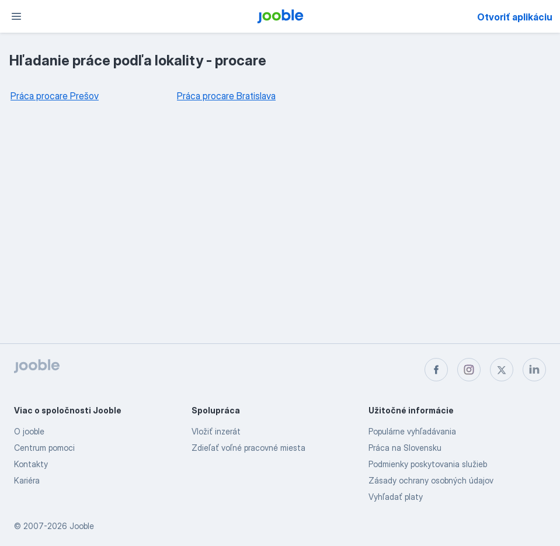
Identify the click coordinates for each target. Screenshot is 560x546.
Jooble (81, 526)
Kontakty (31, 464)
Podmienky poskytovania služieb (427, 464)
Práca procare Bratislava (226, 96)
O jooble (29, 431)
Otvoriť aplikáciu (514, 17)
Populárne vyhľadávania (412, 431)
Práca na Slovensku (404, 448)
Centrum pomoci (44, 448)
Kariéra (27, 480)
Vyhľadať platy (395, 497)
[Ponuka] (16, 16)
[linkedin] (534, 369)
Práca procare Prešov (55, 96)
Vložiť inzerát (216, 431)
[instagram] (469, 369)
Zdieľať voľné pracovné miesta (248, 448)
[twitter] (501, 369)
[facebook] (436, 369)
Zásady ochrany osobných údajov (430, 480)
